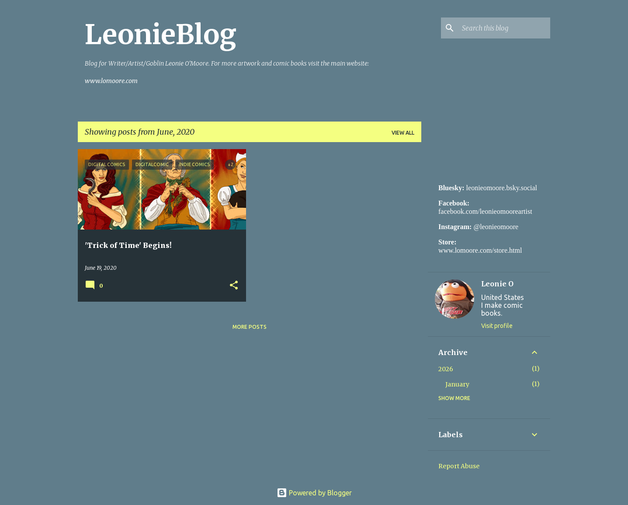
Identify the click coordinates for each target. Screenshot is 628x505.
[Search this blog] (504, 27)
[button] (234, 286)
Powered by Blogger (314, 493)
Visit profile (497, 325)
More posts (249, 327)
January (457, 384)
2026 (445, 369)
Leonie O (497, 283)
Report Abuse (458, 466)
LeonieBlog (160, 34)
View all (403, 133)
